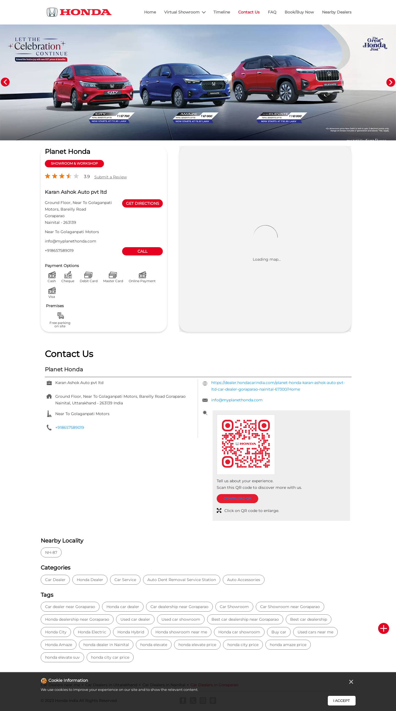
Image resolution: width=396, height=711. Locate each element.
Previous (5, 82)
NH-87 (51, 552)
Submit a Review (110, 177)
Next (391, 82)
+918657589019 (59, 250)
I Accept (341, 701)
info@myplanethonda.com (70, 241)
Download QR (237, 498)
